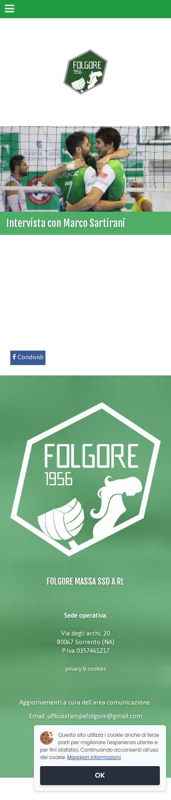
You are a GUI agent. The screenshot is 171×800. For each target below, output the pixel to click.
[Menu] (9, 9)
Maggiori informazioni (94, 757)
